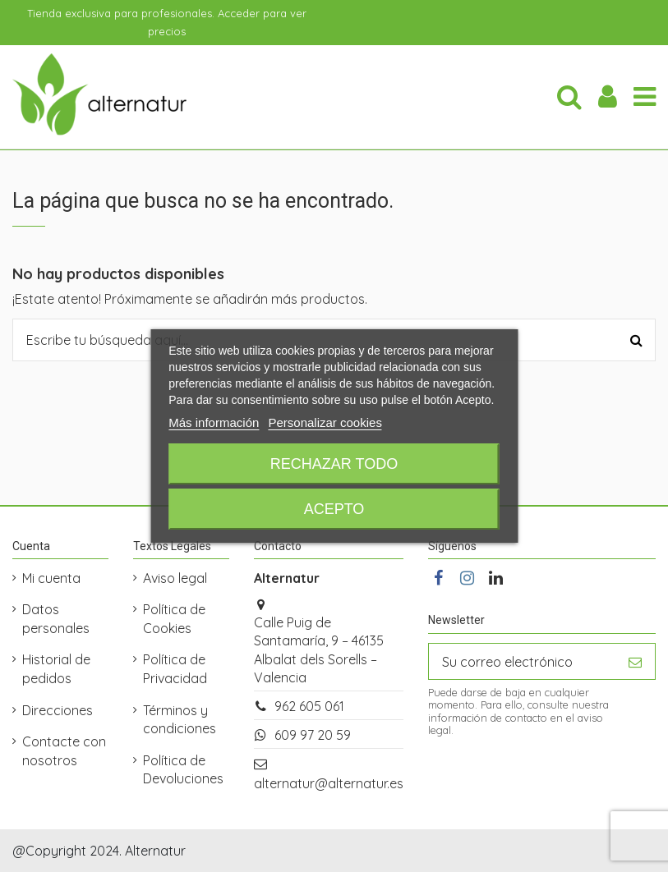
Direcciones (57, 710)
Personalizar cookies (324, 422)
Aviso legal (175, 578)
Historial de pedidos (56, 668)
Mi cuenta (51, 578)
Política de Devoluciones (183, 769)
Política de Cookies (174, 618)
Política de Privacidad (175, 668)
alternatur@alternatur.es (328, 783)
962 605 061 (309, 706)
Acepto (334, 509)
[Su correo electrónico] (522, 661)
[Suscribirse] (635, 661)
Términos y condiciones (179, 719)
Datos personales (56, 618)
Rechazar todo (334, 464)
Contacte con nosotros (64, 750)
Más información (213, 422)
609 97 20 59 (312, 735)
